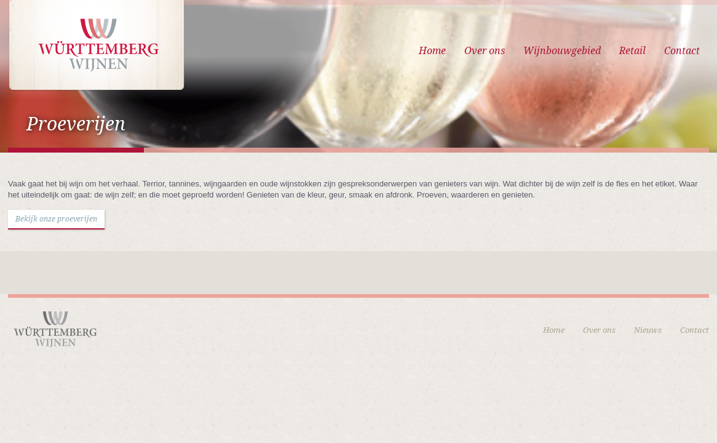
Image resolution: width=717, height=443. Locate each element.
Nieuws (648, 330)
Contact (682, 51)
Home (432, 51)
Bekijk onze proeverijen (56, 219)
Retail (632, 51)
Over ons (484, 51)
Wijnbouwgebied (562, 51)
